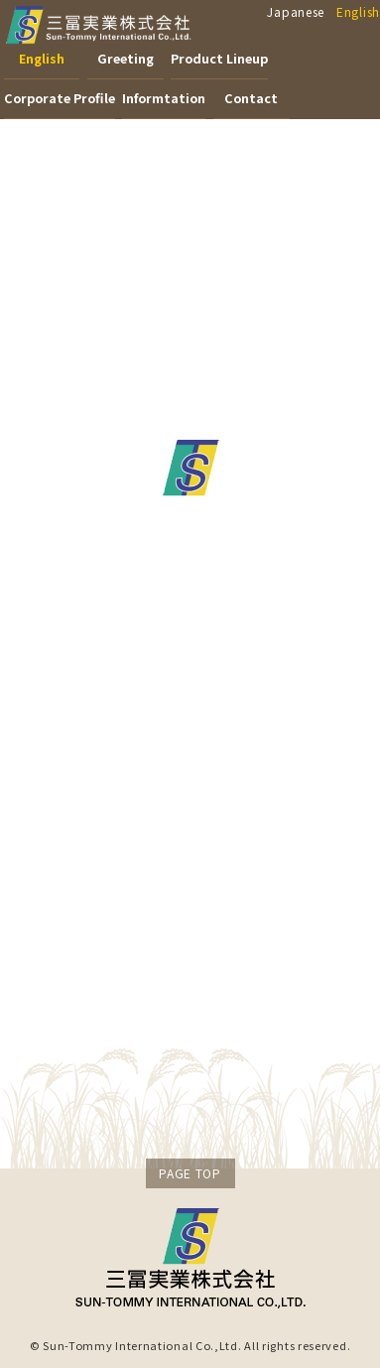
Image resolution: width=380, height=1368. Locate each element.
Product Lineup (219, 58)
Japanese (295, 11)
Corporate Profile (59, 97)
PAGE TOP (190, 1172)
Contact (251, 97)
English (358, 11)
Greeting (125, 58)
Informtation (163, 97)
